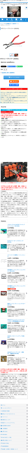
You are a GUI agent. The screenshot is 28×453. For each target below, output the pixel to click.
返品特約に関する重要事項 (7, 72)
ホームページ (19, 182)
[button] (2, 8)
